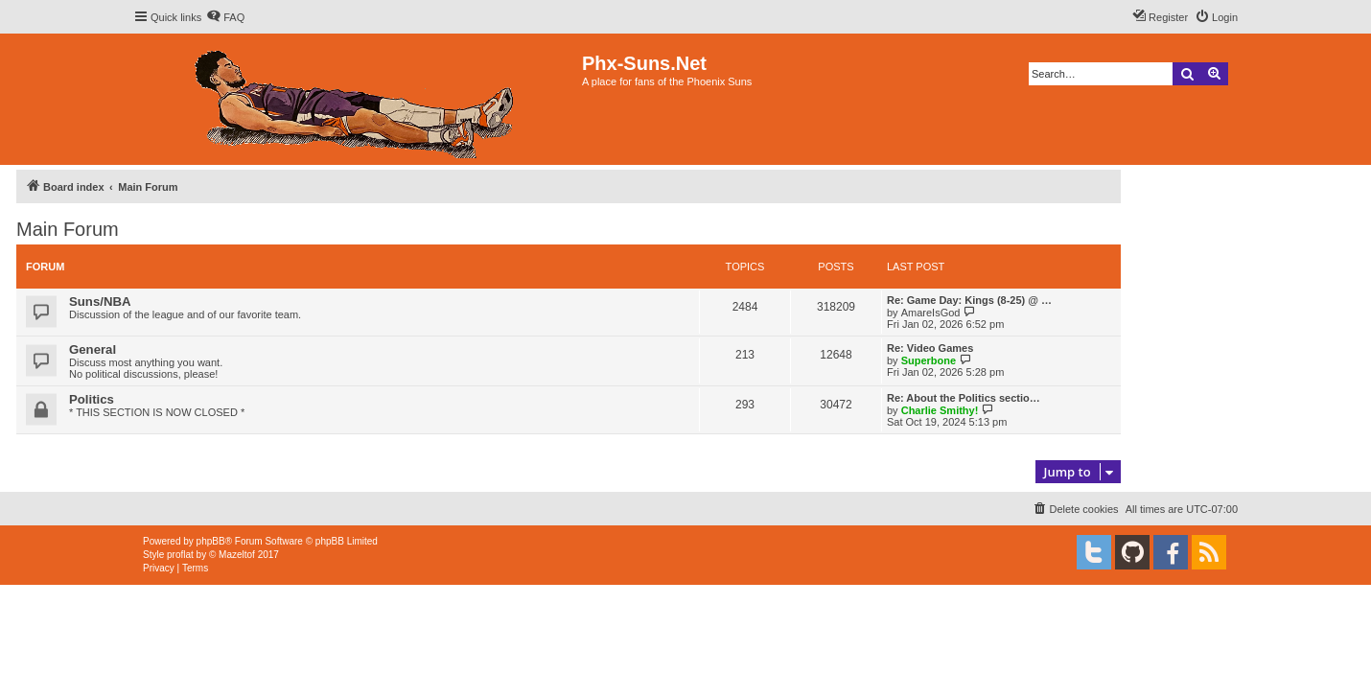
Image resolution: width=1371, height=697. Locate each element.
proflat (180, 554)
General (92, 349)
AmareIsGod (931, 312)
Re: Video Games (930, 348)
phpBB (211, 541)
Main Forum (67, 229)
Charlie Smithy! (940, 410)
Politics (91, 399)
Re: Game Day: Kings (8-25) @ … (969, 300)
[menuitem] (225, 17)
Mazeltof (237, 554)
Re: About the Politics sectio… (963, 398)
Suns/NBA (99, 301)
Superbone (928, 360)
